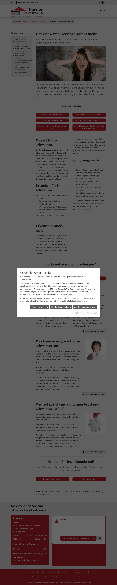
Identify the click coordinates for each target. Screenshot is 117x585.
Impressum (79, 272)
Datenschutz (91, 272)
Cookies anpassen (39, 266)
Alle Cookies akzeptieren (85, 266)
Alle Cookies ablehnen (61, 266)
